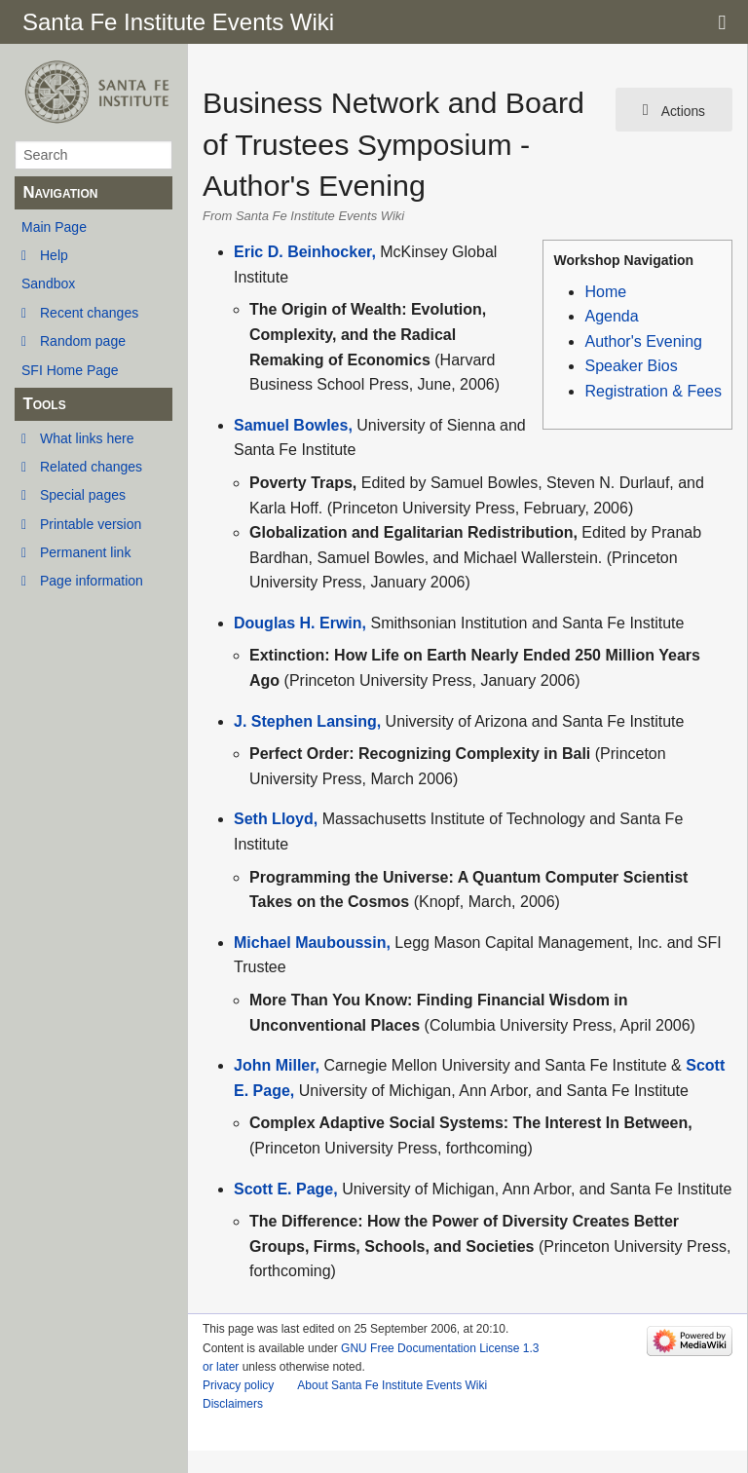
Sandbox (48, 283)
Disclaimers (233, 1404)
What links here (86, 438)
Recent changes (89, 313)
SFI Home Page (70, 370)
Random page (83, 341)
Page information (91, 580)
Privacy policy (238, 1385)
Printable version (90, 524)
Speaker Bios (630, 366)
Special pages (83, 495)
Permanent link (85, 552)
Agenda (611, 316)
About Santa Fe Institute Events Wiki (392, 1385)
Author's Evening (642, 341)
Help (54, 255)
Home (605, 291)
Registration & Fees (653, 391)
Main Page (54, 227)
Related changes (91, 466)
